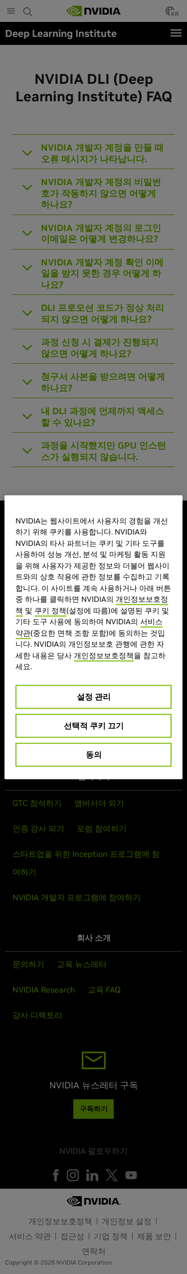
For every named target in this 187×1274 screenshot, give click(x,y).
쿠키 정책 (50, 610)
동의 (94, 754)
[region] (93, 637)
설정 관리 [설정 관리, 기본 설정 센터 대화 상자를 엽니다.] (94, 696)
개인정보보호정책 (104, 655)
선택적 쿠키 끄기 (94, 725)
